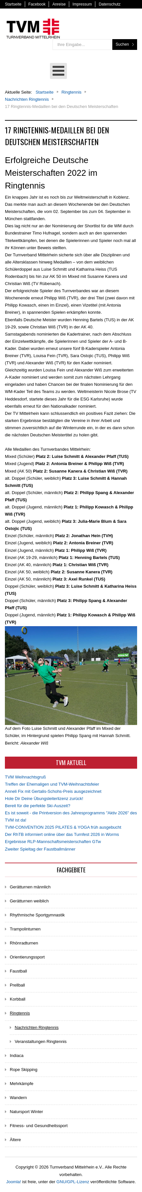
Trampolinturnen (25, 929)
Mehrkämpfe (21, 1083)
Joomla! (13, 1181)
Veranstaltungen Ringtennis (41, 1041)
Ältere (15, 1139)
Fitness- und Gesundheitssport (39, 1125)
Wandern (18, 1097)
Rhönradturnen (24, 943)
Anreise (59, 4)
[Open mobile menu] (58, 71)
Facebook (37, 4)
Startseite (13, 4)
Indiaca (17, 1055)
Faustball (18, 971)
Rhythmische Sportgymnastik (37, 915)
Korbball (17, 999)
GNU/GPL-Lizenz (72, 1181)
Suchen (122, 44)
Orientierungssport (27, 957)
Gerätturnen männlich (30, 886)
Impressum (82, 4)
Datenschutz (109, 4)
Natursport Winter (26, 1111)
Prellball (17, 985)
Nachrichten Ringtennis (36, 1027)
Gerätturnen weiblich (29, 900)
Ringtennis (20, 1013)
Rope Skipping (24, 1069)
